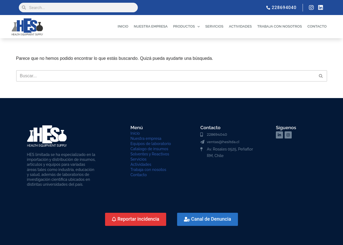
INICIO (123, 26)
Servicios (138, 159)
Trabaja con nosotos (148, 169)
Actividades (140, 164)
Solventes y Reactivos (149, 154)
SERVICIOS (214, 26)
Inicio (135, 133)
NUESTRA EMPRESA (151, 26)
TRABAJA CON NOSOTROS (279, 26)
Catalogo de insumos (149, 149)
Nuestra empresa (145, 138)
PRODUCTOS (186, 27)
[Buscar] (165, 76)
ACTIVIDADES (240, 26)
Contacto (138, 175)
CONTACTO (317, 26)
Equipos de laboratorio (150, 143)
